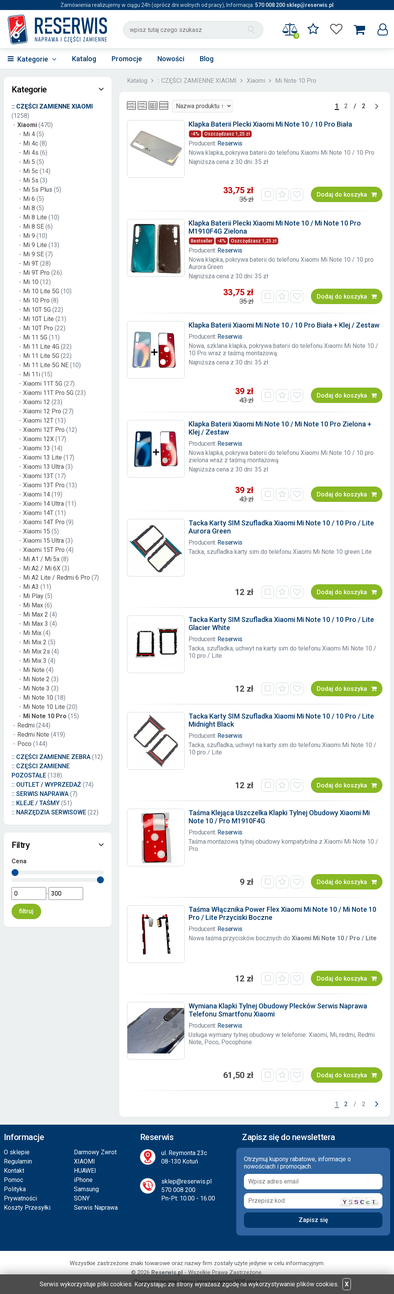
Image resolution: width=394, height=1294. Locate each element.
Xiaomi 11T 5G (43, 383)
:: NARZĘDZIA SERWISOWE (49, 812)
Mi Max (33, 605)
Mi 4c (30, 143)
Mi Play (33, 596)
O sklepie (17, 1152)
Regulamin (18, 1161)
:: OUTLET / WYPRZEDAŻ (46, 784)
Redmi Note (33, 734)
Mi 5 (29, 162)
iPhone (83, 1180)
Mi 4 (29, 134)
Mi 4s (30, 152)
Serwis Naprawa (96, 1207)
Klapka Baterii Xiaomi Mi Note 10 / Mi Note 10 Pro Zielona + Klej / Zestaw (280, 428)
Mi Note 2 (36, 679)
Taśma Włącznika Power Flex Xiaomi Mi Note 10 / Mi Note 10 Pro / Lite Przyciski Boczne (282, 913)
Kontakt (14, 1170)
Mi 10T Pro (38, 328)
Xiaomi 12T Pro (44, 429)
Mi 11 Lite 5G (41, 355)
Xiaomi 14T (38, 513)
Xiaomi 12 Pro (43, 411)
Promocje (127, 59)
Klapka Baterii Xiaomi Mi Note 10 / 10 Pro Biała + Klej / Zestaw (284, 325)
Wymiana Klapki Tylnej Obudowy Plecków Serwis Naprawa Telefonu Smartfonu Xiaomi (278, 1010)
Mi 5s (30, 180)
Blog (207, 59)
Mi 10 (30, 282)
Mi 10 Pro (36, 300)
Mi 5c (30, 171)
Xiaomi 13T (38, 476)
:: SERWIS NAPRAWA (40, 793)
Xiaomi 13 (36, 448)
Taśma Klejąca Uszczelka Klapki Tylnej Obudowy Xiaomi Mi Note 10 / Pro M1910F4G (279, 817)
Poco (24, 743)
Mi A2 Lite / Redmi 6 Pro (56, 577)
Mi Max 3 (35, 623)
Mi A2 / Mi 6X (41, 568)
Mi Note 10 (39, 697)
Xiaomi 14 (36, 494)
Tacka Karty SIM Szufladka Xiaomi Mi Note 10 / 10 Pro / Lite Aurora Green (281, 527)
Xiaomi (256, 80)
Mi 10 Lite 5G (41, 291)
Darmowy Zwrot (95, 1152)
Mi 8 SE (33, 226)
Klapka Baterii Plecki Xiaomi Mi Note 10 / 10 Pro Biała (270, 124)
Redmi (26, 725)
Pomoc (13, 1180)
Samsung (86, 1189)
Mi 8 (29, 208)
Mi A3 (31, 586)
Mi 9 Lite (35, 245)
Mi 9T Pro (36, 272)
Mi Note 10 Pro (295, 80)
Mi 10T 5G (37, 309)
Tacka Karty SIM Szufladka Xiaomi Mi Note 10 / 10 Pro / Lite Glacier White (281, 623)
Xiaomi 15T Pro (44, 549)
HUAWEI (85, 1170)
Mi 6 (29, 198)
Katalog (84, 59)
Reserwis (229, 143)
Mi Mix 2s (36, 651)
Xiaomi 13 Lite (42, 457)
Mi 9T (30, 263)
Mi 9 (29, 235)
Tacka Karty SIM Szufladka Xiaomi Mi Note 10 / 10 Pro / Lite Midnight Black (281, 720)
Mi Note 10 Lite (44, 707)
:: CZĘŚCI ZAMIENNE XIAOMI (197, 80)
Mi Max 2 (35, 614)
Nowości (170, 59)
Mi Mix (32, 633)
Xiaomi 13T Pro (44, 485)
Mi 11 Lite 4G (41, 346)
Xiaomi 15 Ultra (43, 540)
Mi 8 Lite (35, 217)
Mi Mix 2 (35, 642)
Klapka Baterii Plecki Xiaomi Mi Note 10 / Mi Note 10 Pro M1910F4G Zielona (275, 227)
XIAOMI (84, 1161)
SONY (82, 1198)
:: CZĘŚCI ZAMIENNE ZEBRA (51, 757)
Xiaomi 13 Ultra (43, 466)
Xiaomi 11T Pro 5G (48, 392)
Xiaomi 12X (38, 439)
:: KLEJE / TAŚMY (36, 803)
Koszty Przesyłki (27, 1207)
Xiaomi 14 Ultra (43, 503)
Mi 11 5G (35, 337)
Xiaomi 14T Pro (44, 522)
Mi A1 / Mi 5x (41, 559)
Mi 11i (31, 374)
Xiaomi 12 (37, 402)
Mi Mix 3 (35, 660)
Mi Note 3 (36, 688)
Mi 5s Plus (37, 189)
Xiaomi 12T (38, 420)
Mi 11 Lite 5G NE (45, 365)
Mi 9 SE (33, 254)
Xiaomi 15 (36, 531)
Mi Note (34, 670)
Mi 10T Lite (39, 319)
